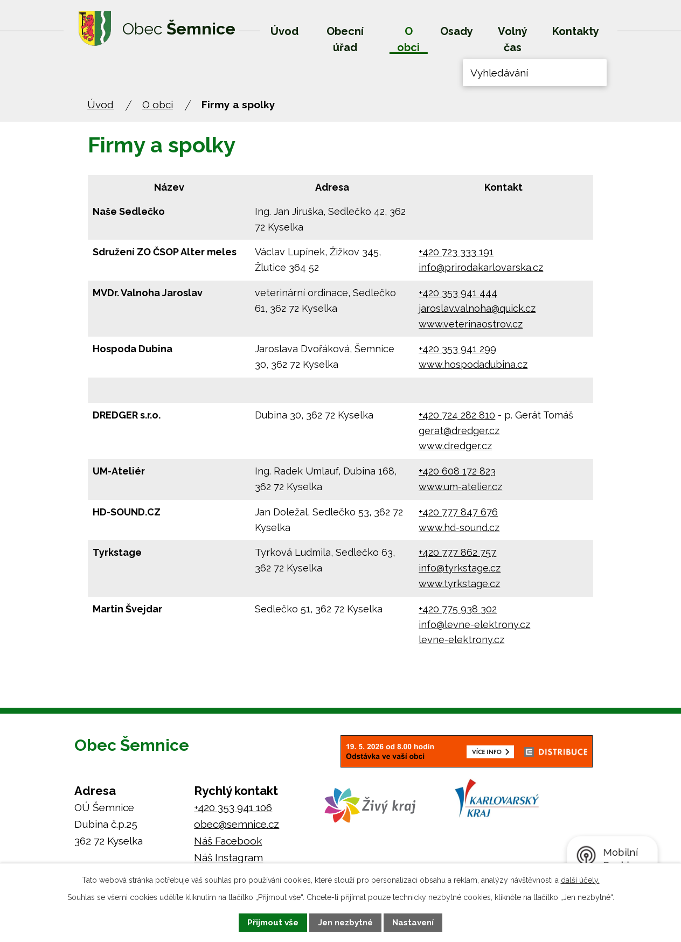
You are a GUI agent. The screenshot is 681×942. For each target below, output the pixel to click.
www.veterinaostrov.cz (471, 324)
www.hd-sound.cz (459, 527)
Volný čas (512, 39)
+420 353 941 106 (233, 807)
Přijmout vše (272, 922)
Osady (456, 31)
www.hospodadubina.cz (473, 364)
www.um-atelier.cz (460, 486)
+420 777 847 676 (458, 512)
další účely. (580, 880)
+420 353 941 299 (457, 348)
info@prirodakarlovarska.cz (481, 267)
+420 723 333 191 (456, 251)
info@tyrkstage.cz (460, 568)
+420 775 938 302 (458, 609)
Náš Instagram (228, 857)
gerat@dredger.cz (459, 430)
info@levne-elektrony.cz (474, 624)
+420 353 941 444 (458, 292)
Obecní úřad (345, 39)
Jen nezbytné (345, 922)
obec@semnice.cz (236, 824)
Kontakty (575, 31)
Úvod (284, 31)
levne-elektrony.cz (461, 639)
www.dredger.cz (455, 445)
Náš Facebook (228, 841)
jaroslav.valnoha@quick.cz (477, 308)
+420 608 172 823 (457, 471)
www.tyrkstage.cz (459, 583)
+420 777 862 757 (457, 552)
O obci (408, 39)
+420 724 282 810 (457, 415)
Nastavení (413, 922)
